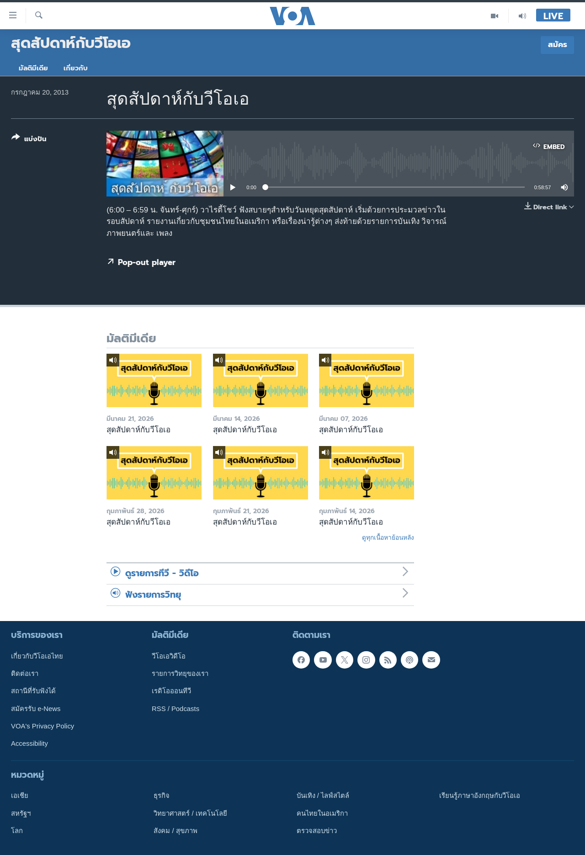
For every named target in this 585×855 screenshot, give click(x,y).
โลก (17, 830)
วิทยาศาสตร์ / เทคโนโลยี (190, 813)
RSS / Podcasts (175, 708)
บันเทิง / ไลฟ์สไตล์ (323, 795)
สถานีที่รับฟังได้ (33, 691)
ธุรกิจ (162, 795)
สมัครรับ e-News (36, 708)
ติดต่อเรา (24, 673)
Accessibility (29, 743)
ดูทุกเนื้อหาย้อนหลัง (388, 537)
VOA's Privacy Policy (42, 726)
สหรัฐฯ (21, 813)
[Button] (29, 140)
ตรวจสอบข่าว (317, 830)
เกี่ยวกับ (76, 68)
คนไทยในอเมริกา (322, 813)
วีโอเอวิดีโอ (169, 656)
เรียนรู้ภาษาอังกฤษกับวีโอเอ (479, 795)
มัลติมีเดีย (33, 68)
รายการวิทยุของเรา (180, 673)
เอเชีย (19, 795)
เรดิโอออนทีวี (171, 691)
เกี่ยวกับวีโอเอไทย (37, 656)
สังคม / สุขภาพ (175, 830)
